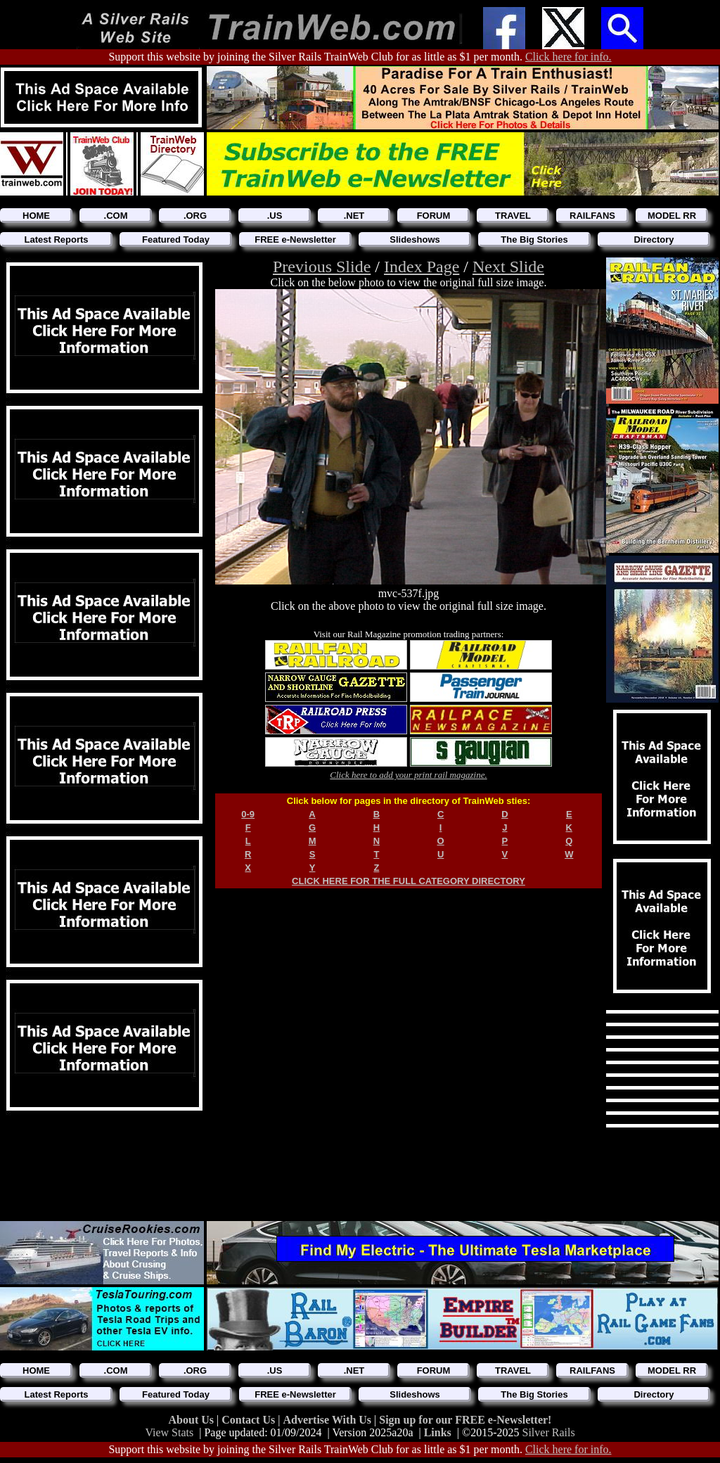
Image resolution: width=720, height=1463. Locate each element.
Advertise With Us (328, 1420)
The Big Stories (534, 239)
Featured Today (176, 239)
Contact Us (249, 1420)
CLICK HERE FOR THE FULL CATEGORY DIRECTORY (408, 881)
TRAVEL (513, 215)
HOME (36, 215)
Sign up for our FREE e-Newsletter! (465, 1420)
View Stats (169, 1432)
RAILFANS (592, 215)
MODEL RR (672, 215)
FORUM (434, 215)
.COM (116, 215)
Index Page (421, 266)
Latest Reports (56, 239)
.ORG (195, 215)
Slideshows (415, 239)
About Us (193, 1420)
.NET (354, 215)
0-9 (248, 814)
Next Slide (508, 266)
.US (275, 215)
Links (437, 1432)
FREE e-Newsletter (295, 239)
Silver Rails (548, 1432)
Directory (654, 239)
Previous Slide (322, 266)
